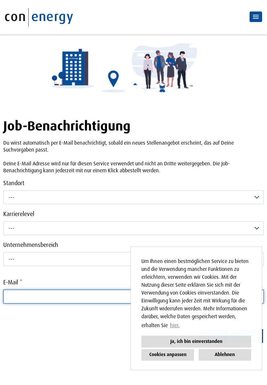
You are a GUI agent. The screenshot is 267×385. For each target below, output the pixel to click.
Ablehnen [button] (225, 354)
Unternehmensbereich (30, 245)
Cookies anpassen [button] (167, 354)
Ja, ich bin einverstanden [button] (196, 341)
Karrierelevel (18, 214)
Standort (13, 183)
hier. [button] (175, 325)
